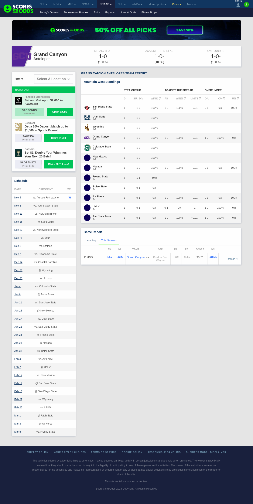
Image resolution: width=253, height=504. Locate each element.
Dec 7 (17, 254)
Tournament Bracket (76, 12)
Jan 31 (18, 351)
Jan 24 (18, 334)
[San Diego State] (102, 106)
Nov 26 (18, 237)
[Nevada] (97, 166)
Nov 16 (18, 221)
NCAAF (88, 4)
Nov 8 (17, 205)
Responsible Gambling (164, 452)
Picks (97, 12)
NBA (58, 4)
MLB (72, 4)
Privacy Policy (38, 452)
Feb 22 (18, 399)
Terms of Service (104, 452)
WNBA (137, 4)
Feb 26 (18, 407)
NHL (122, 4)
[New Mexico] (100, 156)
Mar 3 (17, 423)
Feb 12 (18, 375)
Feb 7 (17, 367)
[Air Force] (98, 196)
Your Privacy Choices (70, 452)
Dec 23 (18, 278)
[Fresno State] (100, 176)
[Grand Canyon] (101, 136)
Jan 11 (18, 302)
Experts (110, 12)
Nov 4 (17, 197)
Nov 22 (18, 229)
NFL (44, 4)
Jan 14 (18, 310)
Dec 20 (18, 270)
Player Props (149, 12)
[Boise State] (100, 186)
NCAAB (106, 4)
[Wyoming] (98, 126)
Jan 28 (18, 342)
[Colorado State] (102, 146)
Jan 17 (18, 318)
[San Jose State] (102, 216)
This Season (108, 240)
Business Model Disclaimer (206, 452)
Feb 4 (17, 359)
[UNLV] (96, 206)
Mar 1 (17, 415)
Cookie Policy (132, 452)
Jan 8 (17, 294)
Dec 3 (17, 246)
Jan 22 (18, 326)
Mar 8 (17, 431)
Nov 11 (18, 213)
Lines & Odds (128, 12)
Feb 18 (18, 391)
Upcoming (90, 240)
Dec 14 (18, 262)
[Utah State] (99, 116)
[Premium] (246, 6)
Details (232, 258)
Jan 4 (17, 286)
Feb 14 (18, 383)
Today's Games (49, 12)
